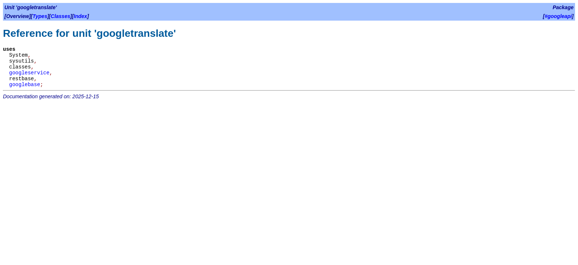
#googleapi (558, 16)
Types (39, 16)
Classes (60, 16)
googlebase (24, 85)
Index (80, 16)
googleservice (29, 73)
